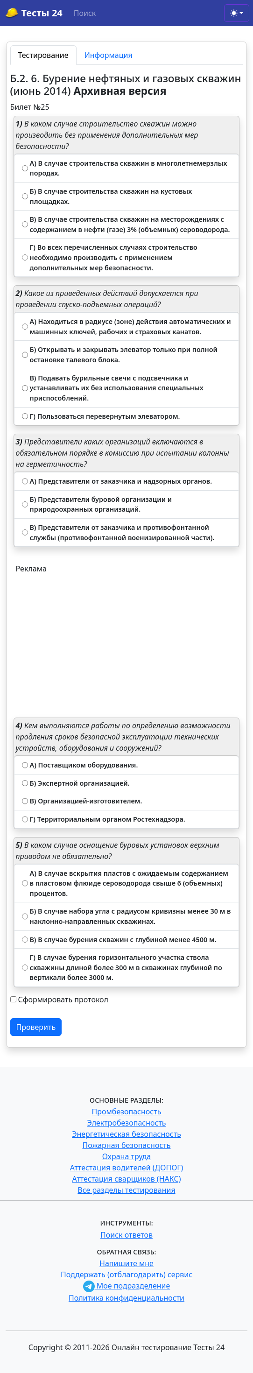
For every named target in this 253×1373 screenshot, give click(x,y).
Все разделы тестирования (126, 1190)
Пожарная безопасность (126, 1145)
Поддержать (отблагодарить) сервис (126, 1274)
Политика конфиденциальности (126, 1298)
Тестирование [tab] (43, 55)
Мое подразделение (126, 1286)
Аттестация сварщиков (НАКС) (126, 1179)
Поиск (85, 13)
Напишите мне (126, 1263)
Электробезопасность (126, 1123)
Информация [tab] (108, 55)
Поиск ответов (126, 1235)
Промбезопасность (127, 1111)
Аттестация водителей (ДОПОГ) (126, 1167)
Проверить (36, 1027)
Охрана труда (126, 1156)
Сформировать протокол (63, 999)
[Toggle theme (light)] (236, 13)
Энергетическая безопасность (126, 1134)
